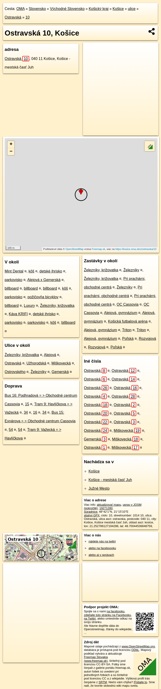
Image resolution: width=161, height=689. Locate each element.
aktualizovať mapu (109, 504)
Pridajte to (140, 682)
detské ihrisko (50, 271)
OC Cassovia (128, 304)
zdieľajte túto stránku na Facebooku (107, 615)
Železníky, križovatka (57, 306)
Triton (126, 330)
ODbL (135, 650)
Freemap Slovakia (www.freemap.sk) (96, 658)
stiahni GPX (92, 515)
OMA (20, 9)
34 (26, 412)
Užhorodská (36, 363)
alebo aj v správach (101, 555)
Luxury (29, 306)
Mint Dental (14, 271)
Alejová (50, 355)
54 (11, 430)
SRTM (102, 682)
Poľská (128, 339)
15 (27, 404)
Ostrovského (15, 372)
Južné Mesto (99, 488)
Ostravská (13, 17)
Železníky (38, 372)
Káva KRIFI (18, 314)
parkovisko (13, 280)
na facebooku (115, 611)
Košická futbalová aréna (128, 321)
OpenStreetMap (75, 249)
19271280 (106, 508)
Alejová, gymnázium (120, 313)
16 (35, 412)
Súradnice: (91, 511)
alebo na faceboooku (102, 548)
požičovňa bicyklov (43, 297)
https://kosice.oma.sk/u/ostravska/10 (135, 249)
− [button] (11, 151)
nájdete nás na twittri (102, 541)
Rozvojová (147, 339)
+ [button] (11, 144)
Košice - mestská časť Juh (110, 480)
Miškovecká (61, 363)
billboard (12, 288)
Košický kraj (98, 9)
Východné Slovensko (67, 9)
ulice (132, 9)
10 (27, 17)
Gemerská (60, 372)
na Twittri (90, 618)
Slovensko (37, 9)
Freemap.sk (98, 249)
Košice (118, 9)
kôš (31, 271)
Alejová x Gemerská (43, 280)
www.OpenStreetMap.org (138, 646)
